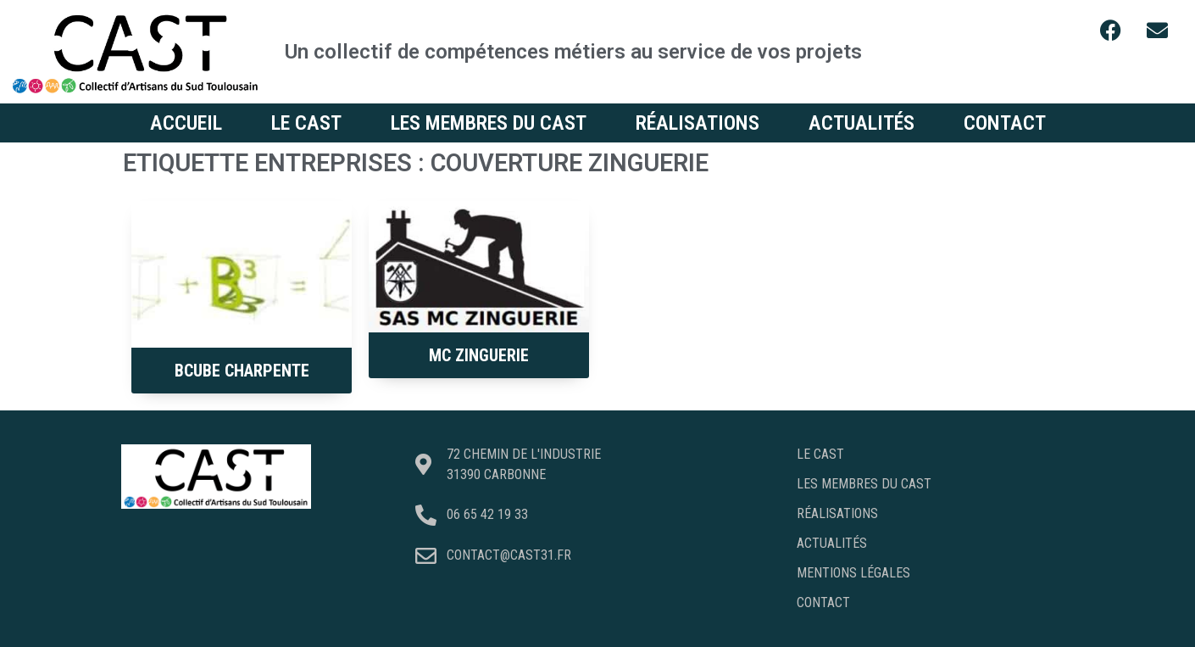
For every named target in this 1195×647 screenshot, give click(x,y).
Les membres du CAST (488, 123)
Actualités (861, 123)
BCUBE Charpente (242, 370)
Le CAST (306, 123)
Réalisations (697, 123)
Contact (1005, 123)
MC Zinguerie (479, 355)
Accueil (186, 123)
